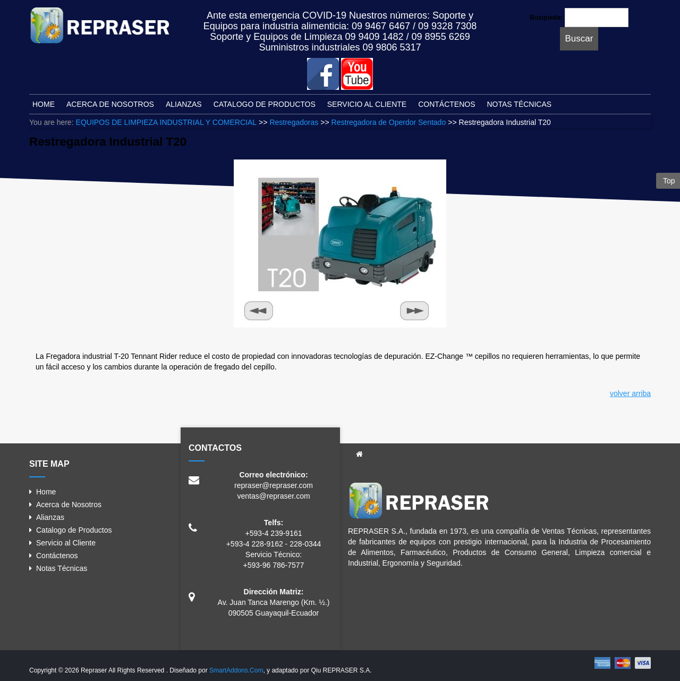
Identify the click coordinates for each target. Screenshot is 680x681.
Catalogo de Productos (74, 530)
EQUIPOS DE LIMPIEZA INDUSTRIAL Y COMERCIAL (166, 122)
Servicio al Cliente (66, 543)
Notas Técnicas (61, 568)
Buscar (579, 38)
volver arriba (630, 393)
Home (46, 491)
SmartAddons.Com (236, 670)
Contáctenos (57, 555)
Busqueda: (546, 17)
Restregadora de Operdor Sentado (389, 122)
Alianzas (50, 517)
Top (668, 180)
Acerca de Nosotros (68, 504)
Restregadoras (293, 122)
